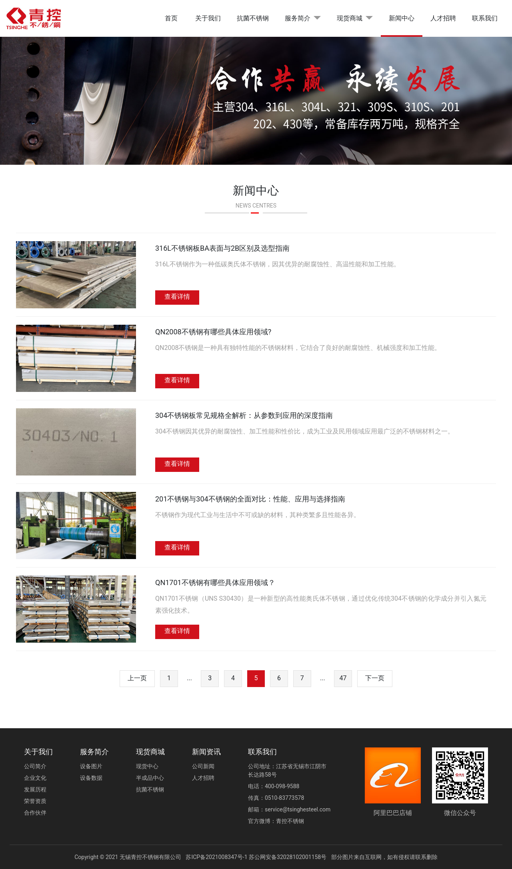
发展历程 (35, 789)
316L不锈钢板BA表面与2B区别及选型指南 (222, 248)
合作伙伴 (35, 812)
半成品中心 (150, 778)
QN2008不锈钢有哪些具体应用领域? (213, 332)
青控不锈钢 (290, 821)
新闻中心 (401, 18)
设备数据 (91, 778)
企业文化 (35, 778)
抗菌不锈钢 (253, 18)
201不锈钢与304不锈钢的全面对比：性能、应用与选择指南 (250, 499)
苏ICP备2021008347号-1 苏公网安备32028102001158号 (256, 857)
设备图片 (91, 766)
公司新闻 (203, 766)
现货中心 (147, 766)
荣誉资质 (35, 801)
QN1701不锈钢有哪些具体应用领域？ (215, 582)
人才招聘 (443, 18)
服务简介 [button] (297, 18)
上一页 (137, 678)
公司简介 (35, 766)
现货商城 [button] (349, 18)
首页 (171, 18)
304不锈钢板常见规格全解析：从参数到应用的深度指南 (244, 415)
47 (343, 678)
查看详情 (177, 296)
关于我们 (208, 18)
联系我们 (485, 18)
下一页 (374, 678)
